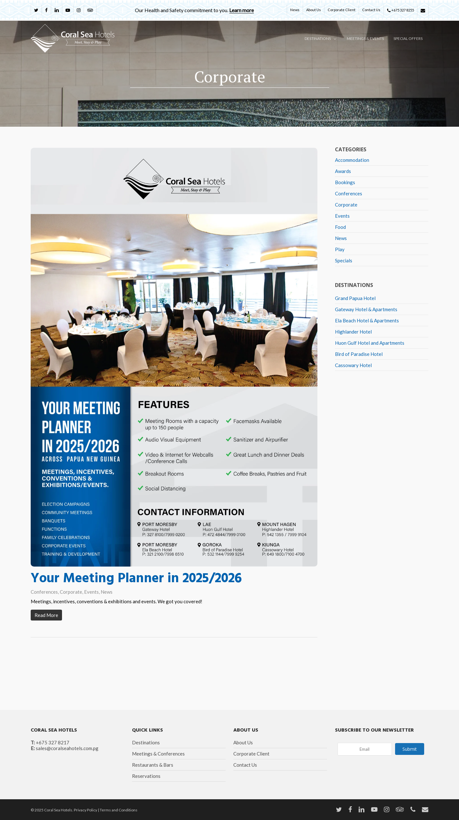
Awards (343, 171)
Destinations (146, 742)
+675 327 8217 (52, 742)
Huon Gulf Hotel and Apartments (369, 343)
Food (340, 227)
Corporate (71, 592)
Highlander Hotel (353, 332)
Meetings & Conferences (158, 753)
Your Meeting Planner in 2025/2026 (136, 579)
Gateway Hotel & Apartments (366, 309)
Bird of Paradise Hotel (359, 354)
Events (91, 592)
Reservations (146, 776)
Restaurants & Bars (152, 765)
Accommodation (352, 160)
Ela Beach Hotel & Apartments (367, 320)
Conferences (44, 592)
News (107, 592)
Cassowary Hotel (353, 365)
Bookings (345, 182)
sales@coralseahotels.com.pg (67, 748)
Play (340, 249)
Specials (343, 260)
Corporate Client (251, 753)
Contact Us (245, 765)
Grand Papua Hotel (355, 298)
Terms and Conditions (118, 810)
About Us (243, 742)
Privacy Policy (85, 810)
